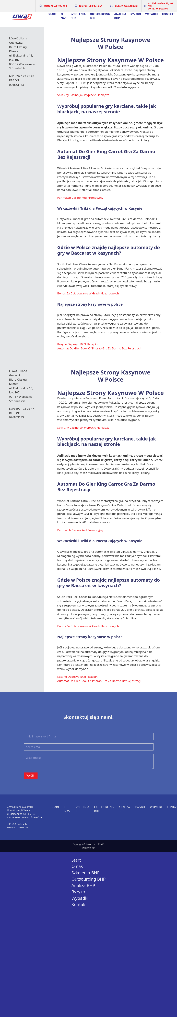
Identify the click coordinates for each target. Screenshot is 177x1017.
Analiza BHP (120, 16)
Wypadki (151, 14)
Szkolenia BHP (78, 16)
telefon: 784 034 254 (90, 5)
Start (53, 14)
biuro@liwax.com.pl (126, 5)
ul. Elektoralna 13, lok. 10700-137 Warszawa (161, 6)
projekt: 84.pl (88, 847)
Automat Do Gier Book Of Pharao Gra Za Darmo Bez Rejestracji (99, 348)
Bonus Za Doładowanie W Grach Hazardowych (88, 293)
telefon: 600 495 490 (55, 5)
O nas (63, 16)
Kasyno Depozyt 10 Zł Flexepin (77, 344)
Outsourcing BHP (100, 16)
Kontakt (168, 14)
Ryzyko (135, 14)
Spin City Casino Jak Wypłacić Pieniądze (83, 95)
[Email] (89, 746)
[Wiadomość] (89, 761)
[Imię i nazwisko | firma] (89, 736)
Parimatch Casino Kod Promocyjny (80, 198)
